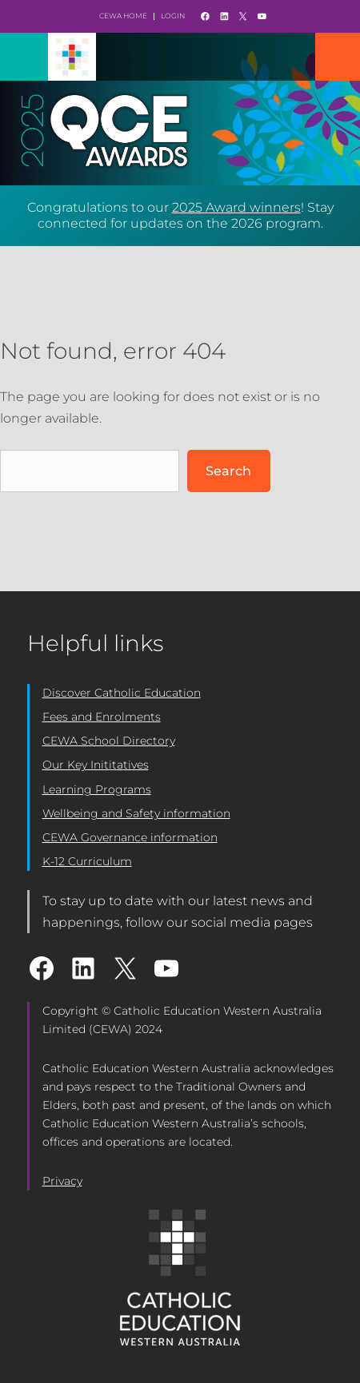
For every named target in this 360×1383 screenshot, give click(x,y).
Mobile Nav (337, 57)
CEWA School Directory (108, 740)
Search (228, 471)
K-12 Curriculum (87, 861)
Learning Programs (96, 789)
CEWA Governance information (130, 837)
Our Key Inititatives (95, 764)
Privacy (62, 1180)
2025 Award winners (236, 207)
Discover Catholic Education (121, 692)
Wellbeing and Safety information (136, 813)
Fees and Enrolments (101, 716)
